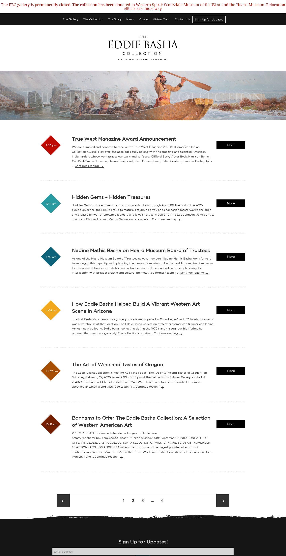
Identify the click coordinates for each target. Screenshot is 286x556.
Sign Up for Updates (209, 11)
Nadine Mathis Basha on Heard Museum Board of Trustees (141, 242)
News (130, 11)
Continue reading (89, 157)
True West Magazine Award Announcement (124, 130)
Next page (222, 492)
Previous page (63, 492)
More (231, 136)
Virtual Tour (161, 11)
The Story (115, 11)
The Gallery (70, 11)
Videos (143, 11)
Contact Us (182, 11)
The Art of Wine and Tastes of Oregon (117, 356)
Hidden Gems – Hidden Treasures (111, 188)
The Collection (93, 11)
